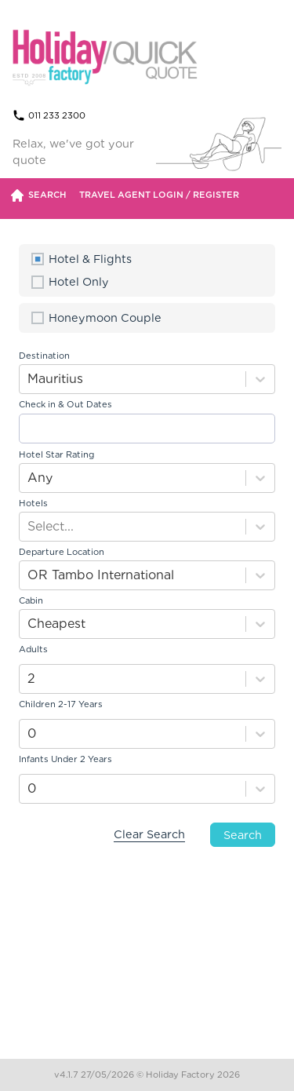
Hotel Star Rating (56, 454)
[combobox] (29, 379)
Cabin (31, 600)
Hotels (33, 503)
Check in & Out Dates (65, 404)
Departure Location (61, 551)
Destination (44, 355)
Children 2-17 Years (61, 704)
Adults (33, 649)
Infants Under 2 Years (65, 758)
